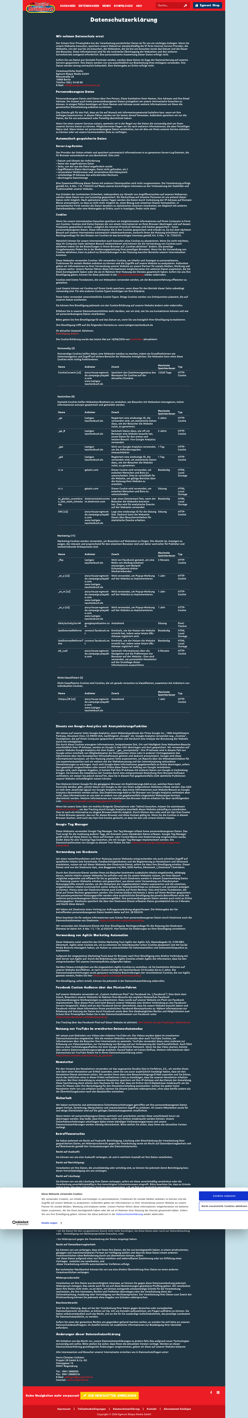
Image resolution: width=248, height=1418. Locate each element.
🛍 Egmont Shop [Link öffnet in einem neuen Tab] (207, 5)
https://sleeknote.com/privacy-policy (122, 920)
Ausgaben (67, 5)
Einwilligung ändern (67, 333)
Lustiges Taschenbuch (41, 8)
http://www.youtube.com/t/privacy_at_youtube (84, 1055)
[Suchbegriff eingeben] (175, 5)
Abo (139, 5)
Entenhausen (89, 5)
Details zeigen (49, 1411)
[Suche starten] (185, 5)
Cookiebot (136, 339)
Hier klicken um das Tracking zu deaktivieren (164, 1022)
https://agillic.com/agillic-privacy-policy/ (117, 975)
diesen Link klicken (67, 809)
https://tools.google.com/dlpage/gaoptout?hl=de (91, 801)
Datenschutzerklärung (129, 1403)
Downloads (123, 5)
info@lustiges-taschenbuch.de (82, 85)
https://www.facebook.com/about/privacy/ (81, 1017)
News (106, 5)
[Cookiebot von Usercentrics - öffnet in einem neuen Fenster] (20, 1411)
